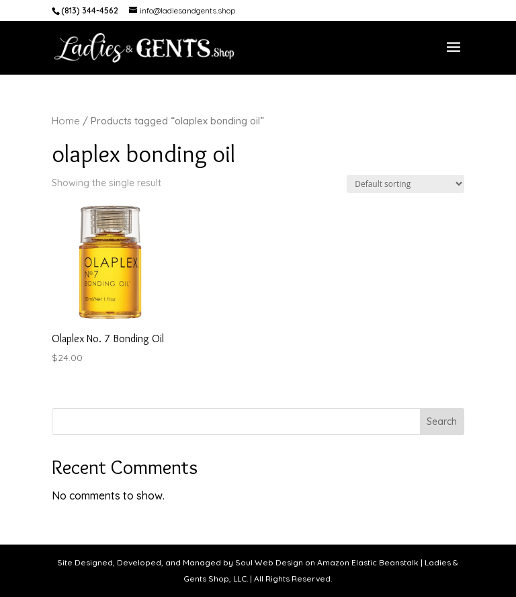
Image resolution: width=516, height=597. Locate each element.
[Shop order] (405, 184)
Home (66, 120)
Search (442, 421)
